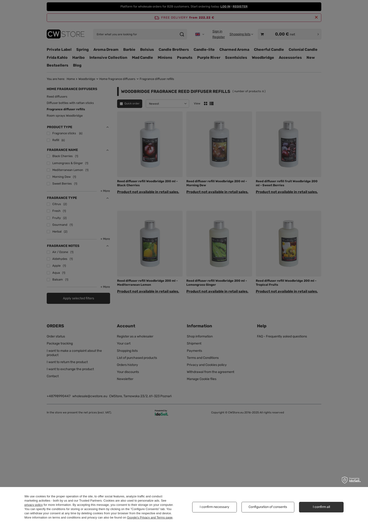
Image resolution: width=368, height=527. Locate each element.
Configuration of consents (268, 507)
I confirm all (321, 507)
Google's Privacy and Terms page (149, 517)
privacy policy (33, 505)
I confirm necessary (214, 507)
